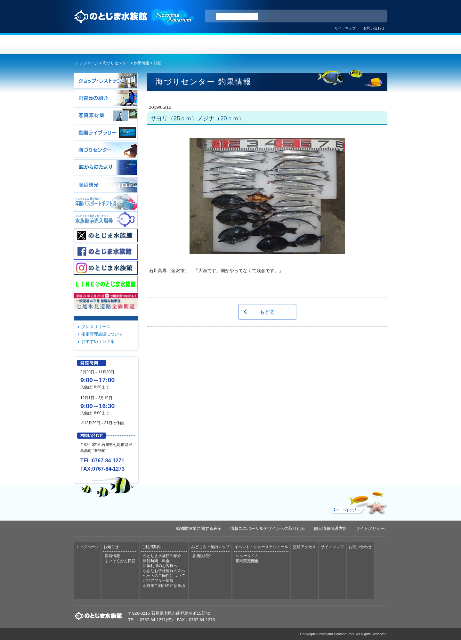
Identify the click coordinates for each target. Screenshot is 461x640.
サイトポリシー (370, 528)
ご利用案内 (204, 44)
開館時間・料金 (156, 561)
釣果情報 (141, 63)
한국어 (375, 16)
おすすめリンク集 (98, 341)
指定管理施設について (102, 334)
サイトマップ (345, 28)
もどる (267, 312)
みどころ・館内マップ (256, 44)
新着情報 (112, 556)
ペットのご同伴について (164, 575)
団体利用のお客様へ (160, 565)
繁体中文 (360, 16)
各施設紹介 (202, 556)
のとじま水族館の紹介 (162, 556)
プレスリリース (95, 326)
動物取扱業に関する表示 (199, 528)
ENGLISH (327, 16)
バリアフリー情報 (158, 580)
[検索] (237, 16)
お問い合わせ (373, 28)
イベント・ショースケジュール (309, 44)
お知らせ (152, 44)
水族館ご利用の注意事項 (164, 585)
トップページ (100, 44)
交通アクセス (361, 44)
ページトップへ (358, 501)
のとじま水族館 (134, 23)
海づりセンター (116, 63)
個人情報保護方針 (330, 528)
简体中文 (344, 16)
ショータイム (247, 556)
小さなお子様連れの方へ (164, 571)
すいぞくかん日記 (120, 561)
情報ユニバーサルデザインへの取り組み (267, 528)
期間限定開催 (247, 561)
